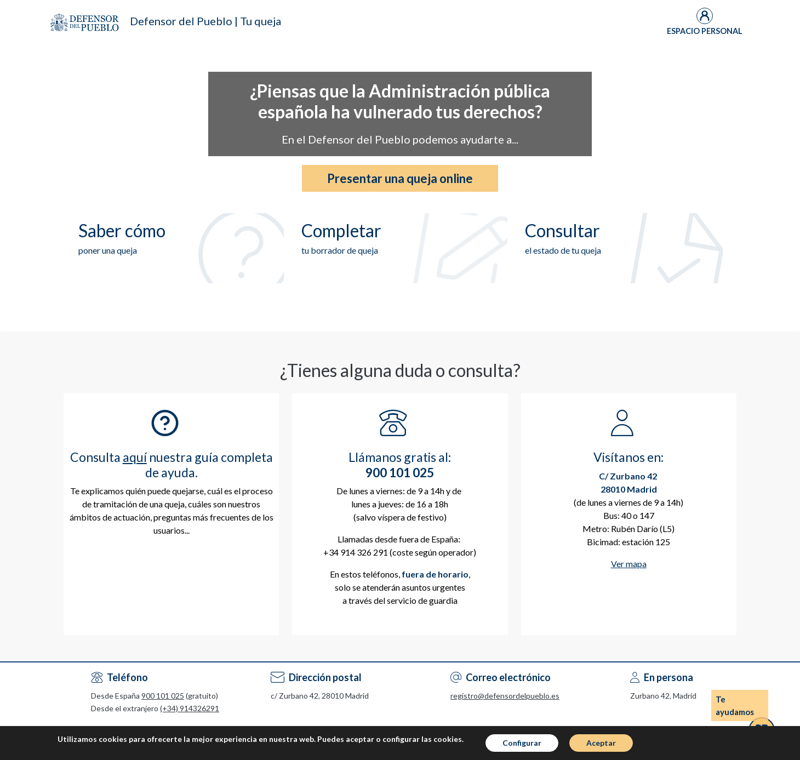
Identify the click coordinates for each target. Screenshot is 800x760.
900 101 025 (162, 695)
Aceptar (601, 742)
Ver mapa (629, 563)
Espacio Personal (704, 31)
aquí (135, 457)
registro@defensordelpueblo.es (504, 695)
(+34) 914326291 (189, 708)
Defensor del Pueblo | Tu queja (205, 20)
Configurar (521, 742)
